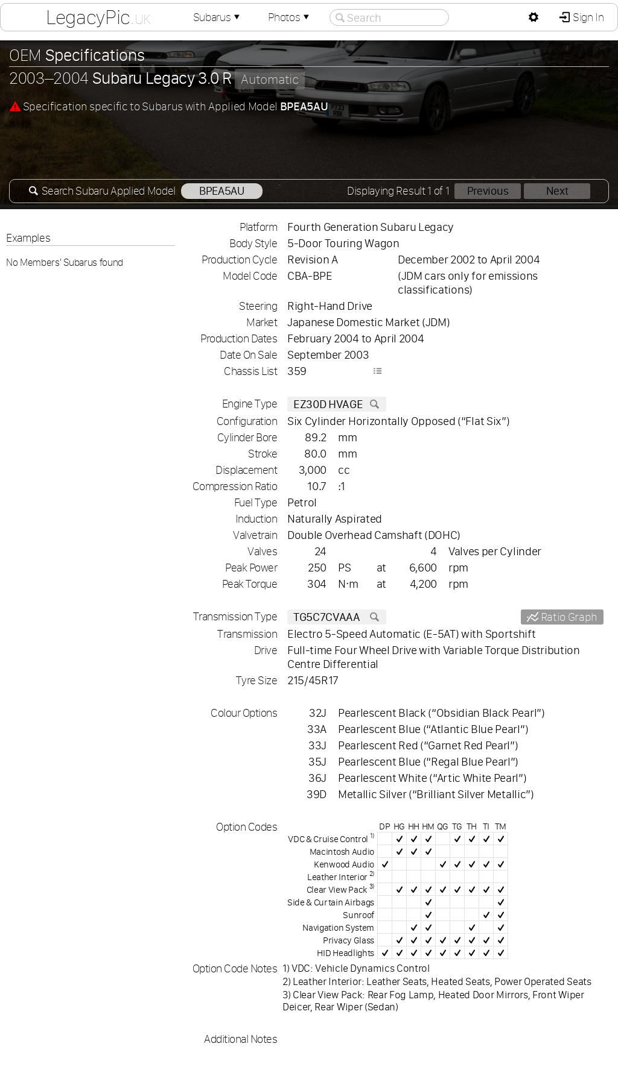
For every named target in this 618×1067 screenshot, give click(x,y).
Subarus (218, 17)
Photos (289, 17)
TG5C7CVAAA (336, 617)
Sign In (587, 17)
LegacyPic (98, 17)
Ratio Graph (567, 617)
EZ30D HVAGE (336, 404)
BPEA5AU (221, 191)
